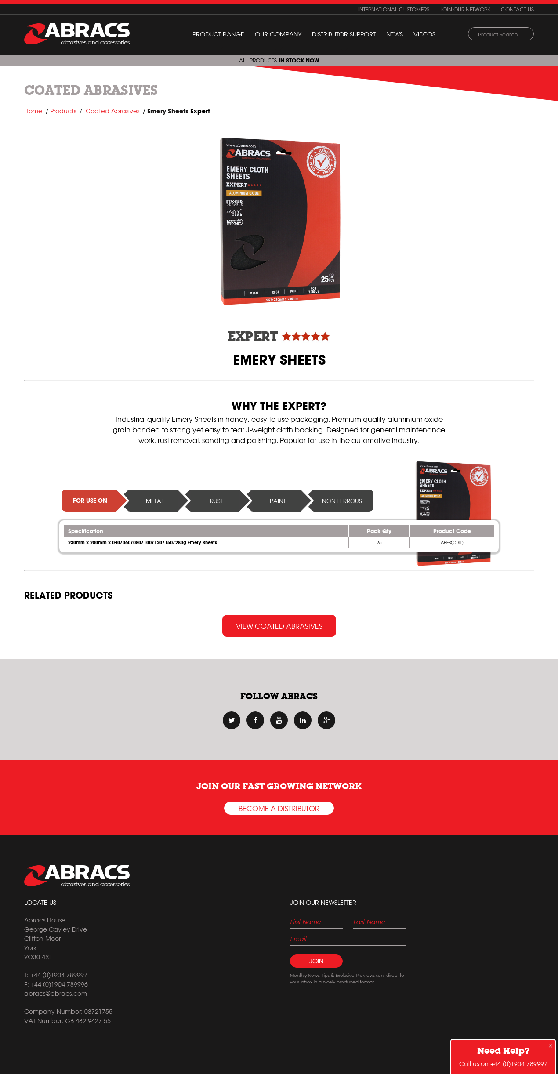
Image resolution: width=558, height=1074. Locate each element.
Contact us (517, 9)
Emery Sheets (167, 111)
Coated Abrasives (91, 90)
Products (63, 111)
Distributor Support (344, 34)
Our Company (278, 34)
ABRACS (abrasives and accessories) (77, 33)
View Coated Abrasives (279, 626)
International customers (393, 9)
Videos (424, 34)
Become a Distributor (279, 808)
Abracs (77, 875)
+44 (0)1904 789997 (518, 1064)
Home (33, 111)
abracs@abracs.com (55, 994)
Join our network (465, 9)
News (394, 34)
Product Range (218, 34)
